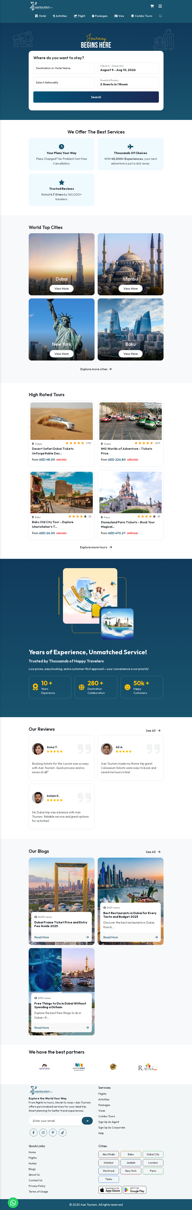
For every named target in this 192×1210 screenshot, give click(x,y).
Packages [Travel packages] (100, 16)
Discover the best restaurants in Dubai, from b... (129, 925)
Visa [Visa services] (119, 16)
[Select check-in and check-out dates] (128, 68)
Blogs (32, 1169)
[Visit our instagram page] (43, 1132)
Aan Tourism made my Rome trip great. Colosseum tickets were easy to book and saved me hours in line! (128, 768)
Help (101, 1133)
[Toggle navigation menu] (160, 6)
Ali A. (119, 747)
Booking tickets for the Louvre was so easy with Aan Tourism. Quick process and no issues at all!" (60, 768)
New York (61, 344)
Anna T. (52, 747)
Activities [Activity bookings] (60, 16)
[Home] (41, 6)
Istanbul (130, 279)
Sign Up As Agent (108, 1122)
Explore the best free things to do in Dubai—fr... (57, 1015)
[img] (55, 751)
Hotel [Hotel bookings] (40, 16)
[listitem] (62, 758)
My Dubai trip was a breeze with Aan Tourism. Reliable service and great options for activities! (60, 816)
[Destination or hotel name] (64, 68)
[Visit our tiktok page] (62, 1132)
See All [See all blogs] (153, 730)
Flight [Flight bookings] (79, 16)
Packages (104, 1105)
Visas (101, 1110)
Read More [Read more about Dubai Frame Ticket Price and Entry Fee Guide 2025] (61, 937)
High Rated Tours (47, 394)
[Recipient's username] (56, 1121)
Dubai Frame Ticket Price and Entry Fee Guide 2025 (60, 924)
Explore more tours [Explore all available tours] (96, 547)
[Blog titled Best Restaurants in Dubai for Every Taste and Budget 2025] (131, 901)
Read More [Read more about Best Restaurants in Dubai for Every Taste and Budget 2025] (130, 937)
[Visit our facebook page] (33, 1132)
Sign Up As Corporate (111, 1127)
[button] (96, 369)
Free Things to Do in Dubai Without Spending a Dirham (60, 1005)
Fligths (33, 1158)
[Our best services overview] (96, 167)
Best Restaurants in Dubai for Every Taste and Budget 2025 (130, 915)
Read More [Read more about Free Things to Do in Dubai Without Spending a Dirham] (61, 1027)
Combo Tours (106, 1116)
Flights (102, 1094)
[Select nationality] (64, 82)
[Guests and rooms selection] (128, 82)
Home (32, 1152)
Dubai (62, 279)
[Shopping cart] (152, 6)
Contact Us (35, 1180)
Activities (103, 1099)
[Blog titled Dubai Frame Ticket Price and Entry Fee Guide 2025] (62, 901)
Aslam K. (53, 796)
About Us (34, 1174)
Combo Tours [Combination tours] (141, 16)
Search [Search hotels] (96, 97)
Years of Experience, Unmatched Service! (88, 652)
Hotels (33, 1163)
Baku (130, 344)
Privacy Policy (37, 1186)
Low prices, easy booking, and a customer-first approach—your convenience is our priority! (89, 669)
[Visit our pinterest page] (53, 1132)
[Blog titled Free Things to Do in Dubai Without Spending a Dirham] (62, 991)
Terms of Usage (38, 1191)
